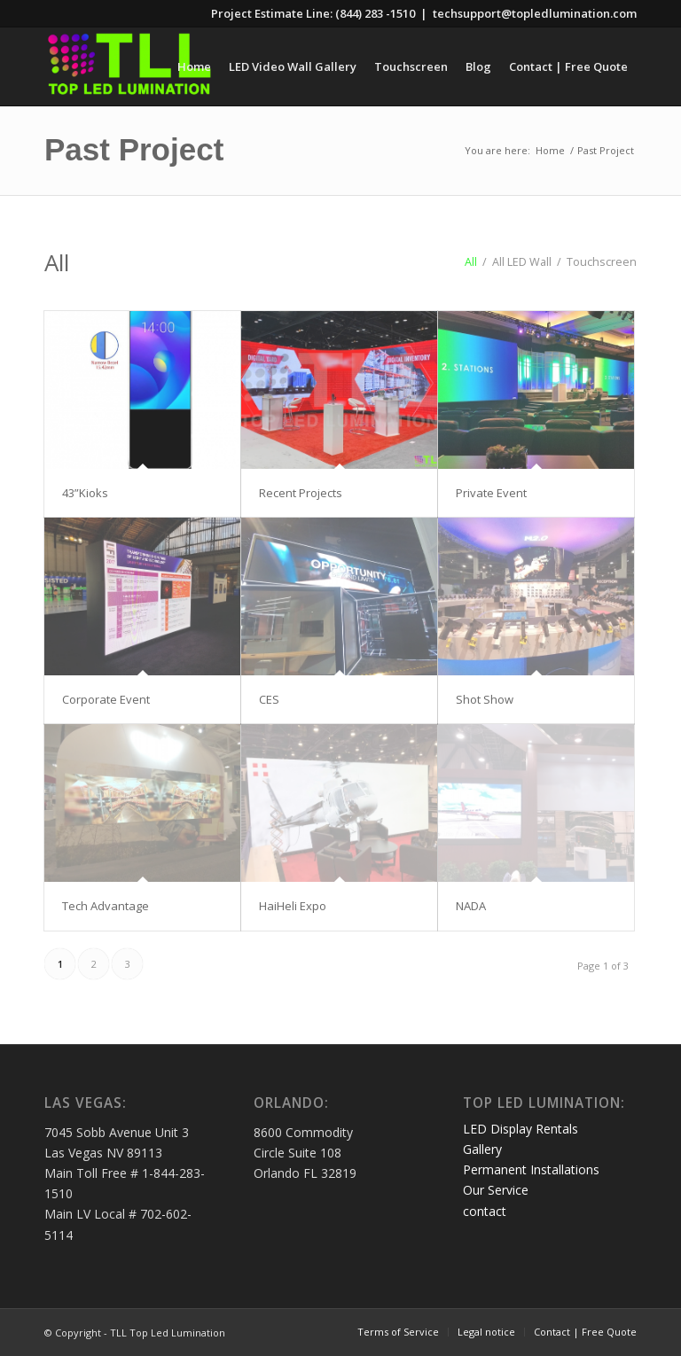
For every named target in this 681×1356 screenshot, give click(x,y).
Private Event (491, 493)
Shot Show (484, 699)
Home (550, 150)
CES (269, 699)
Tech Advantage (105, 906)
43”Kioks (85, 493)
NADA (471, 906)
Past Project (133, 149)
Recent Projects (300, 493)
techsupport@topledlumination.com (535, 13)
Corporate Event (106, 699)
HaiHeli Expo (292, 906)
